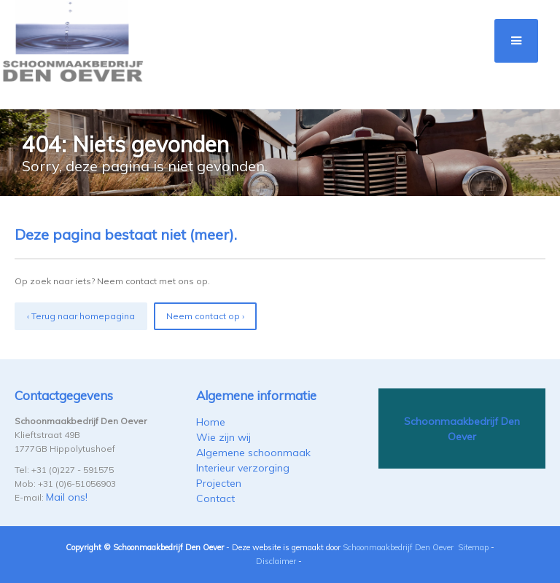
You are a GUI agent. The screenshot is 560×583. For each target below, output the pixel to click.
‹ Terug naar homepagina (81, 315)
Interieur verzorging (242, 467)
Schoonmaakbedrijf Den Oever (398, 547)
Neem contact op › (205, 315)
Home (210, 422)
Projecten (218, 483)
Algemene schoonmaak (253, 452)
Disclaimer (276, 561)
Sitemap (473, 547)
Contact (215, 498)
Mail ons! (67, 497)
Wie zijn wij (223, 437)
